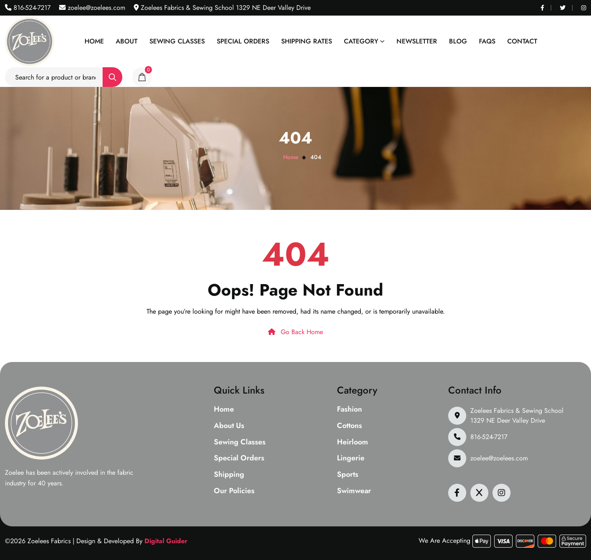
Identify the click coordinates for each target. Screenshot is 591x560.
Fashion (349, 409)
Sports (347, 475)
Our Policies (234, 491)
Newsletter (416, 41)
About (126, 41)
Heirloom (352, 442)
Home (94, 41)
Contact (522, 41)
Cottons (349, 426)
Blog (458, 41)
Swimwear (354, 491)
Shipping (229, 475)
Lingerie (350, 458)
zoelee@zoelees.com (95, 7)
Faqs (487, 41)
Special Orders (243, 41)
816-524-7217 (30, 7)
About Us (229, 426)
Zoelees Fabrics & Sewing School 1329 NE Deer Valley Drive (517, 415)
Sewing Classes (177, 41)
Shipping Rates (306, 41)
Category (361, 41)
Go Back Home (295, 332)
